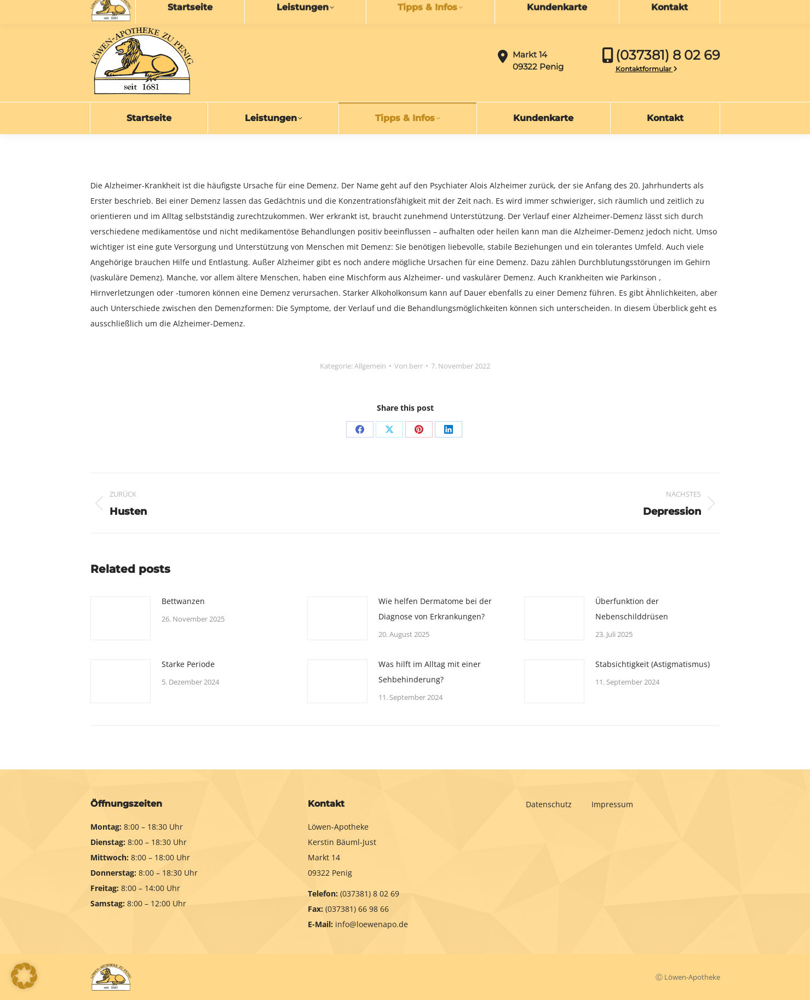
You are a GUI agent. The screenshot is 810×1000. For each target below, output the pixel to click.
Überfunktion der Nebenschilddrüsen (631, 609)
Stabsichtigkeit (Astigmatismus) (652, 664)
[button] (24, 976)
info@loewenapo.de (140, 9)
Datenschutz (550, 804)
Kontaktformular (646, 69)
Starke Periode (188, 664)
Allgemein (370, 366)
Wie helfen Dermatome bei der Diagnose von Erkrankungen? (435, 609)
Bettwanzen (183, 601)
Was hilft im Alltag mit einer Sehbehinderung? (429, 672)
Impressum (612, 804)
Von (408, 366)
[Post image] (120, 618)
